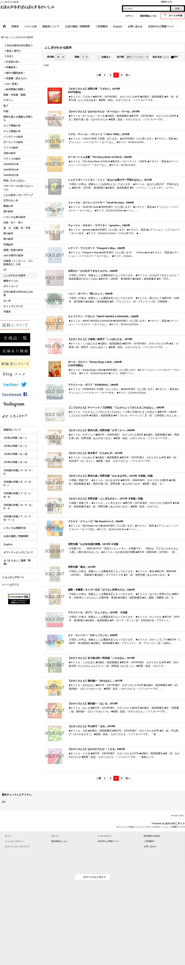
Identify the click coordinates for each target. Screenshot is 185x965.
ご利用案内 (149, 841)
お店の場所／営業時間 (16, 536)
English (8, 544)
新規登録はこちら (148, 16)
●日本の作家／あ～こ (15, 437)
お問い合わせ (150, 846)
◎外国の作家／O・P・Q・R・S (19, 507)
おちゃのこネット (175, 823)
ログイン (129, 16)
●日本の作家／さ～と (15, 445)
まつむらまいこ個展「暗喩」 (17, 562)
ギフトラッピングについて (18, 552)
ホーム (8, 836)
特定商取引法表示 (152, 836)
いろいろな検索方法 (15, 528)
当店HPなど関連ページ (108, 841)
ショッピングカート (14, 841)
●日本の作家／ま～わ (15, 462)
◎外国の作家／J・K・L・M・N (18, 495)
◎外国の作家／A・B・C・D (18, 472)
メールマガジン (104, 836)
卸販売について (12, 429)
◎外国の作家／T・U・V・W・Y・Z (18, 518)
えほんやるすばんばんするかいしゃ (27, 7)
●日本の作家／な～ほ (15, 454)
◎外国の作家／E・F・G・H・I (18, 483)
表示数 (51, 57)
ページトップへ (177, 816)
